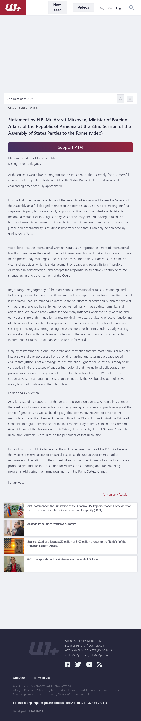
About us (19, 677)
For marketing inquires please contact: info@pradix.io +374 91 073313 (60, 702)
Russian (124, 494)
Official (34, 108)
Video (12, 108)
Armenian (109, 494)
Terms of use (42, 677)
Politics (22, 108)
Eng (118, 8)
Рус (110, 8)
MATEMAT (36, 711)
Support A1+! (70, 147)
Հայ (102, 8)
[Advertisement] (70, 599)
